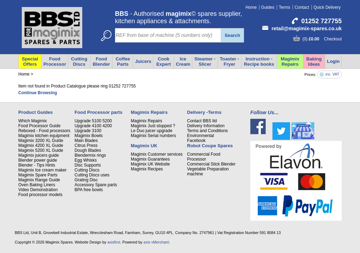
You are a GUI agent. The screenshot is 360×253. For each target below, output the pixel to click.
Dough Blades (88, 150)
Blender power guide (37, 160)
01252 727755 (321, 21)
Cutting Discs (79, 61)
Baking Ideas (314, 61)
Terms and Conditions (207, 130)
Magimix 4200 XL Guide (40, 145)
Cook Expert (163, 61)
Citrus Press (86, 145)
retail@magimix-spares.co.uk (306, 28)
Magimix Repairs (290, 61)
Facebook (196, 140)
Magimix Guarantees (150, 159)
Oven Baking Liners (36, 184)
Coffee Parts (123, 61)
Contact (302, 7)
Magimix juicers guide (38, 155)
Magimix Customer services (156, 154)
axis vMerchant (156, 242)
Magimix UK (144, 145)
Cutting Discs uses (92, 175)
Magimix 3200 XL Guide (40, 140)
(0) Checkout (322, 39)
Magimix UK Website (150, 164)
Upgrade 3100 (88, 130)
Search (232, 35)
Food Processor (55, 61)
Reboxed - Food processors (44, 130)
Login (333, 61)
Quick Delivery (327, 7)
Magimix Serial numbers (153, 135)
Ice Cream (183, 61)
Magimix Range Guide (39, 179)
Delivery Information (206, 125)
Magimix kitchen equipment (43, 135)
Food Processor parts (98, 112)
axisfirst (113, 242)
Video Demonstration (38, 189)
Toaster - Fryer (229, 61)
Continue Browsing (37, 92)
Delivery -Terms (204, 112)
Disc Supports (88, 165)
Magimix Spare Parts (37, 175)
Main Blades (86, 140)
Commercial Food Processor (203, 157)
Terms (284, 7)
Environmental (200, 135)
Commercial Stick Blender (211, 164)
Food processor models (40, 194)
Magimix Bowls (89, 135)
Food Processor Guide (39, 125)
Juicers (143, 61)
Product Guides (35, 112)
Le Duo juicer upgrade (151, 130)
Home (251, 7)
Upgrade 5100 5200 (93, 120)
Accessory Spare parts (96, 184)
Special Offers (30, 61)
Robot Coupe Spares (210, 145)
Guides (268, 7)
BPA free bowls (89, 189)
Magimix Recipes (147, 169)
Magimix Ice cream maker (42, 170)
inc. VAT (332, 74)
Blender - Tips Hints (36, 165)
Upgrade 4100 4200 (93, 125)
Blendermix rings (90, 155)
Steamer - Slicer (205, 61)
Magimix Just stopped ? (153, 125)
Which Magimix (32, 120)
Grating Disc (86, 179)
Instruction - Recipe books (259, 61)
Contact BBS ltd (202, 120)
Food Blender (101, 61)
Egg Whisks (86, 160)
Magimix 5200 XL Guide (40, 150)
